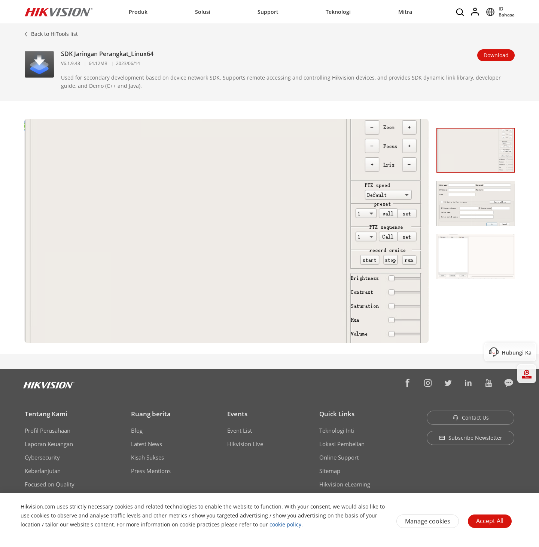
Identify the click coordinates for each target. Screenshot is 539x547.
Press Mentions (151, 471)
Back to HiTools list (54, 33)
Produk (138, 11)
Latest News (146, 444)
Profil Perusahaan (47, 430)
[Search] (460, 12)
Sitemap (329, 471)
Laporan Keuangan (49, 444)
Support (268, 11)
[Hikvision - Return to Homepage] (58, 12)
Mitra (405, 11)
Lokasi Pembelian (342, 444)
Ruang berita (151, 414)
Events (237, 414)
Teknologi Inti (336, 430)
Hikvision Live (245, 444)
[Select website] (499, 12)
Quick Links (336, 414)
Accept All (489, 521)
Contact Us (471, 417)
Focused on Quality (49, 484)
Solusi (202, 11)
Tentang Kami (46, 414)
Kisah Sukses (147, 457)
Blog (137, 430)
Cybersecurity (42, 457)
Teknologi (338, 11)
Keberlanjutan (43, 471)
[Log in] (475, 12)
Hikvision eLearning (344, 484)
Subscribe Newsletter (470, 437)
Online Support (339, 457)
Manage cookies (427, 521)
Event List (239, 430)
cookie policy (285, 524)
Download (496, 55)
